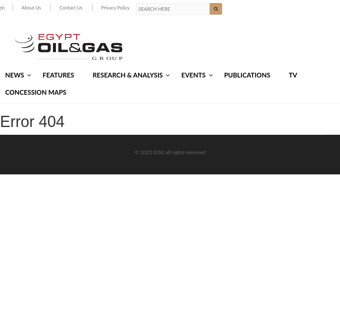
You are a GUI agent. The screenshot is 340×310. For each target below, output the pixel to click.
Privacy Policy (115, 7)
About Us (31, 7)
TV (293, 75)
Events (197, 75)
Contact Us (71, 7)
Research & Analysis (131, 75)
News (18, 75)
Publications (247, 75)
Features (58, 75)
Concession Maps (35, 92)
